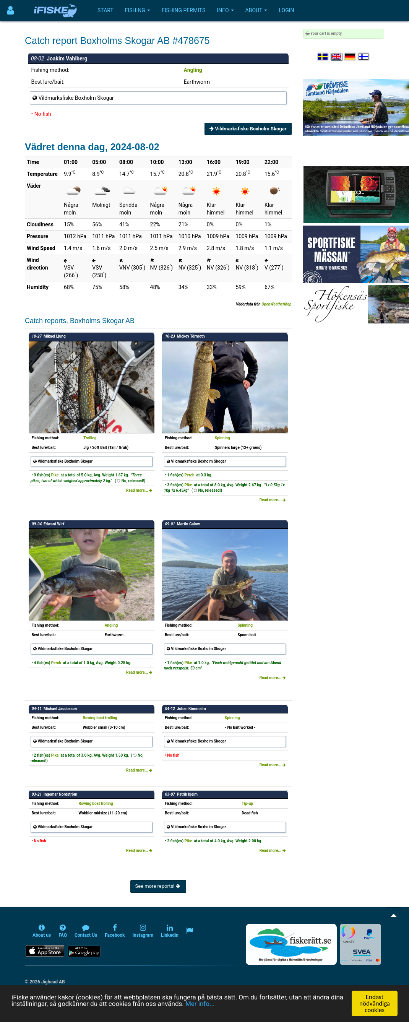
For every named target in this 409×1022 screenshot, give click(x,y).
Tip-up (247, 803)
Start (105, 10)
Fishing (137, 10)
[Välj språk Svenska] (323, 57)
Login (286, 10)
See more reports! (158, 886)
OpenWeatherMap (276, 304)
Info (225, 10)
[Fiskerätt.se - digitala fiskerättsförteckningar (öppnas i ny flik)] (291, 944)
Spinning (222, 438)
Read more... (139, 490)
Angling (193, 70)
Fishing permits (183, 10)
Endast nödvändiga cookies (374, 1003)
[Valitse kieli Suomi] (364, 57)
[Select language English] (337, 57)
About (256, 10)
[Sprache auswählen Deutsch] (350, 57)
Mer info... (199, 1003)
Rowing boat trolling (100, 718)
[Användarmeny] (10, 10)
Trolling (89, 438)
